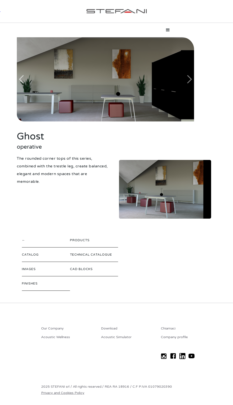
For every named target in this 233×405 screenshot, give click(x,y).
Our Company (52, 328)
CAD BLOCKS (81, 269)
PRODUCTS (80, 240)
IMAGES (29, 269)
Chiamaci (168, 328)
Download (109, 328)
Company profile (174, 337)
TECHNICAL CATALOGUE (91, 255)
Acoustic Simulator (116, 337)
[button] (168, 30)
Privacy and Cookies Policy (62, 393)
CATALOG (30, 255)
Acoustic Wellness (55, 337)
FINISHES (30, 283)
